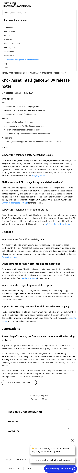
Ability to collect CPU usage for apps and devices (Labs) (25, 110)
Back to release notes (19, 382)
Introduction (8, 27)
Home (4, 72)
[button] (25, 409)
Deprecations (7, 138)
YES (33, 399)
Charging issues (38, 175)
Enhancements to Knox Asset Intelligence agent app (24, 126)
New (3, 103)
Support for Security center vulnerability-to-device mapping (27, 133)
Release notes (9, 55)
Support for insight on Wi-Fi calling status (20, 114)
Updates (5, 118)
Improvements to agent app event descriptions (22, 130)
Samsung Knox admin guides (15, 12)
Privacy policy (13, 469)
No (45, 399)
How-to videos (9, 31)
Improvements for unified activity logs (18, 122)
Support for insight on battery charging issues (21, 106)
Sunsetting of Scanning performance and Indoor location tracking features (32, 141)
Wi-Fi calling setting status (58, 224)
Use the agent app (29, 278)
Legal (29, 469)
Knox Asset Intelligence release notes (47, 72)
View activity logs (9, 257)
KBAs (6, 67)
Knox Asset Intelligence (19, 72)
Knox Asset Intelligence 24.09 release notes (22, 59)
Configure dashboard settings (15, 202)
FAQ (5, 63)
